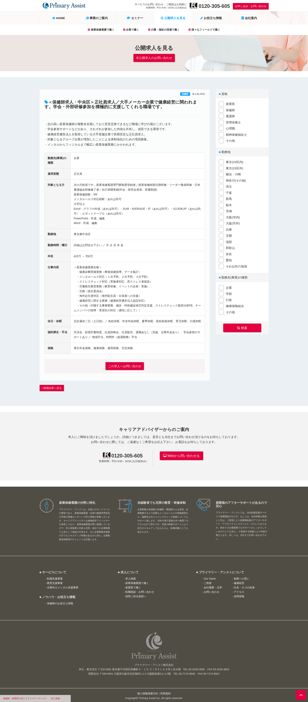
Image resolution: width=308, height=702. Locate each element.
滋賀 (229, 241)
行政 (229, 299)
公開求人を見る (173, 18)
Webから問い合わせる (181, 454)
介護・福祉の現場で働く (164, 29)
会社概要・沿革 (213, 586)
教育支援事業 (55, 581)
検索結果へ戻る (52, 386)
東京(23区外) (234, 168)
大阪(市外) (233, 223)
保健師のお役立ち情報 (60, 601)
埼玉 (229, 186)
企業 (229, 287)
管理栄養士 (233, 122)
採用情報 (239, 595)
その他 (230, 140)
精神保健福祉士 (236, 134)
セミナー (135, 18)
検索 (242, 327)
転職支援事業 (55, 577)
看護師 (230, 115)
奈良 (229, 253)
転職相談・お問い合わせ (139, 590)
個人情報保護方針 (147, 692)
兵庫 (229, 229)
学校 (229, 293)
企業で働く (131, 29)
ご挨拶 (208, 581)
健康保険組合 (235, 305)
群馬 (229, 198)
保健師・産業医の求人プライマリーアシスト (25, 698)
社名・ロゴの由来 (244, 586)
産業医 (230, 103)
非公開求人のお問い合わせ (154, 57)
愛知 (229, 259)
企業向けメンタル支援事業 (62, 586)
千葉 (229, 192)
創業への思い (242, 577)
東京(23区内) (234, 161)
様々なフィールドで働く (204, 29)
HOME (58, 18)
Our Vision (210, 577)
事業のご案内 (97, 18)
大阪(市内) (233, 217)
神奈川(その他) (236, 180)
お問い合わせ (211, 590)
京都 (229, 235)
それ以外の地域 (236, 266)
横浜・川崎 (233, 174)
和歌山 (230, 247)
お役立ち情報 (211, 18)
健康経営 (239, 581)
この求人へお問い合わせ (124, 365)
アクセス (239, 590)
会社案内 (249, 18)
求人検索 (55, 698)
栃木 (229, 204)
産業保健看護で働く (101, 29)
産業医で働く (133, 586)
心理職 (230, 128)
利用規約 (165, 692)
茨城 (229, 210)
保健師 (185, 93)
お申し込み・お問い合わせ (250, 6)
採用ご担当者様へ (135, 595)
